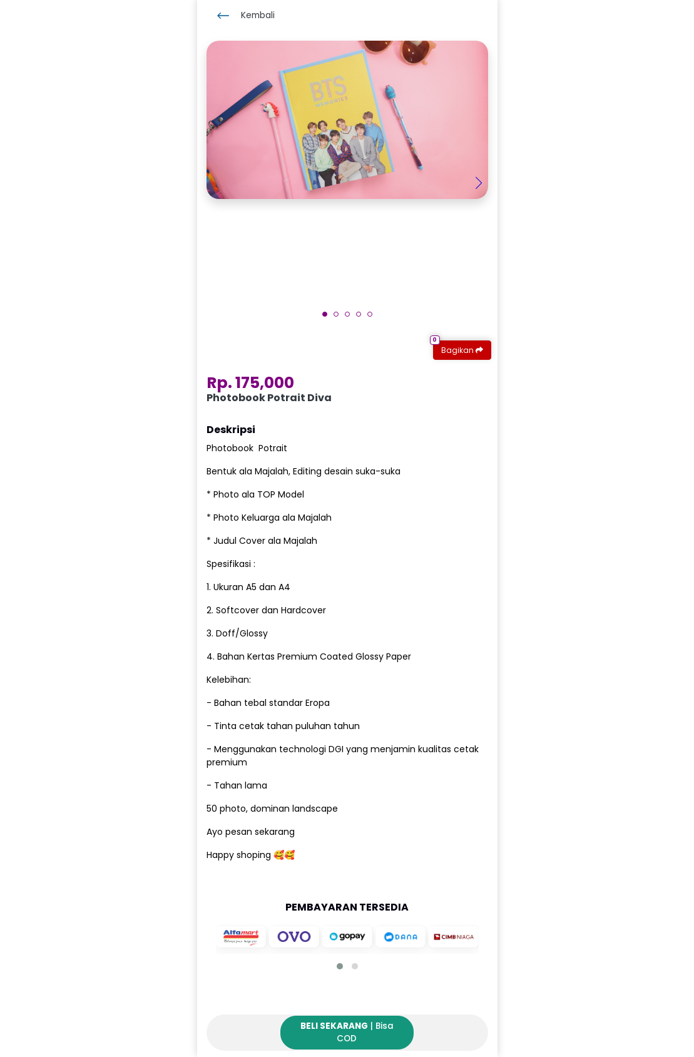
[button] (339, 966)
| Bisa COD (347, 1032)
